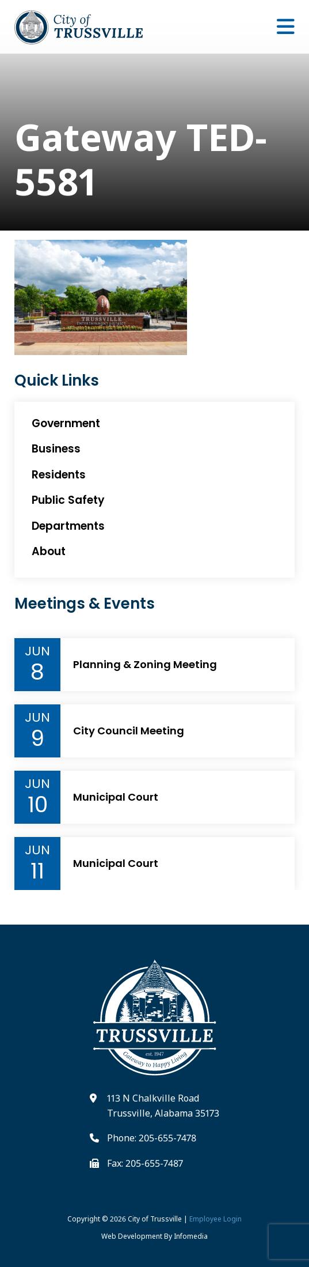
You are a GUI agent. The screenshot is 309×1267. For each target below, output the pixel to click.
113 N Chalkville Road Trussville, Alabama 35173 (163, 1105)
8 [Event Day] (37, 672)
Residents (59, 474)
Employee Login (215, 1219)
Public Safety (68, 500)
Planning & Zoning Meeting (145, 664)
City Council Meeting (128, 731)
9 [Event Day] (37, 738)
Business (56, 449)
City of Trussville (155, 1219)
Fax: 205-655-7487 (145, 1163)
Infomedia (191, 1236)
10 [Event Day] (38, 804)
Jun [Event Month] (37, 651)
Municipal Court (115, 797)
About (49, 551)
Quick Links (56, 381)
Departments (68, 526)
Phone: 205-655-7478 (151, 1138)
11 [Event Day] (37, 871)
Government (66, 423)
